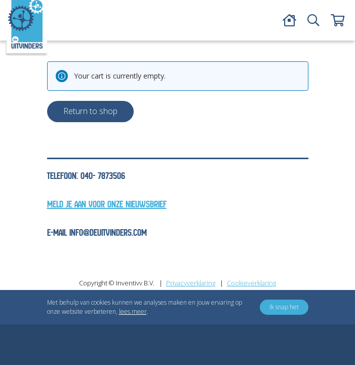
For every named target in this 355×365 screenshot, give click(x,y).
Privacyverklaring (190, 282)
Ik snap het (284, 307)
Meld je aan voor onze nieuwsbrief (107, 204)
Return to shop (90, 111)
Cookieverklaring (251, 282)
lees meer (133, 311)
